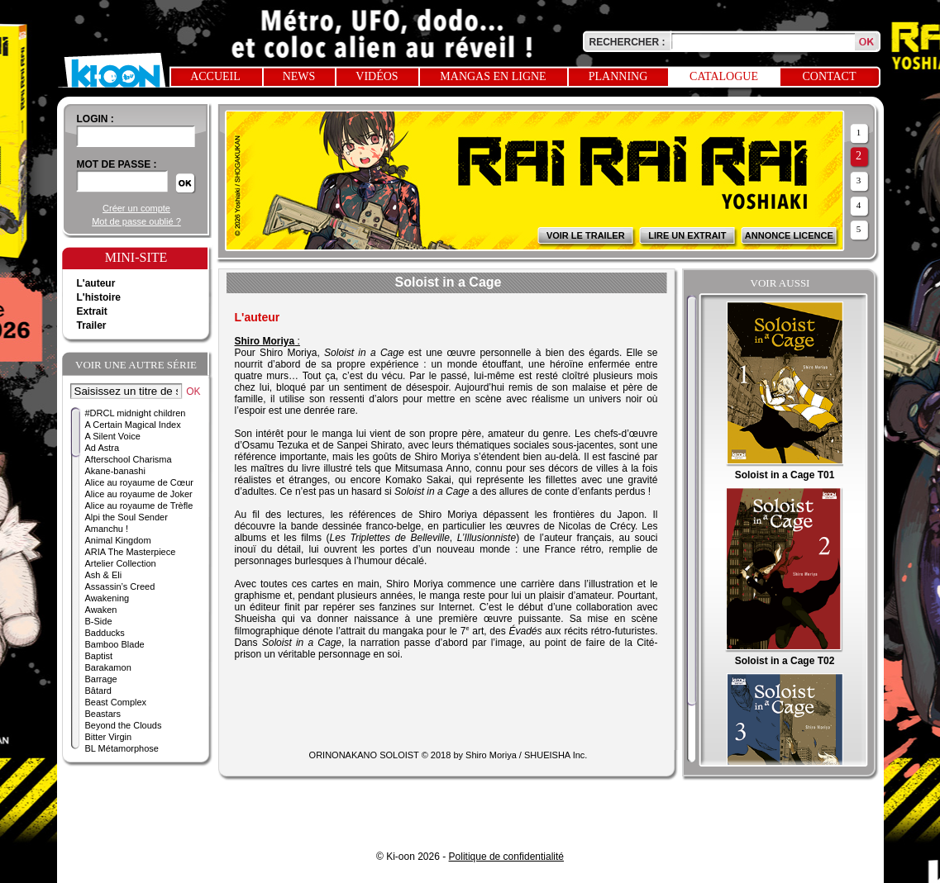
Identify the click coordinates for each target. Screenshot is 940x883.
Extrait (92, 311)
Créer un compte (136, 208)
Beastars (103, 714)
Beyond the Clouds (123, 725)
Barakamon (108, 667)
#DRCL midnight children (135, 413)
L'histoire (99, 297)
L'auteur (96, 283)
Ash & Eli (103, 575)
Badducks (105, 633)
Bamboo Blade (115, 644)
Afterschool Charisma (128, 459)
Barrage (101, 679)
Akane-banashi (115, 471)
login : (95, 119)
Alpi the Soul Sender (126, 517)
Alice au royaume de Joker (139, 494)
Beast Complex (116, 702)
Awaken (101, 610)
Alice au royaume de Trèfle (139, 505)
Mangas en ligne (493, 76)
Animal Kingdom (118, 540)
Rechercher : (627, 42)
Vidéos (376, 76)
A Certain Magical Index (133, 425)
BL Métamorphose (122, 748)
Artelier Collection (120, 563)
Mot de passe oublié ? (136, 221)
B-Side (98, 621)
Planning (618, 76)
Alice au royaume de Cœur (139, 482)
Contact (829, 76)
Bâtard (98, 690)
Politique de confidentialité (506, 856)
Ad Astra (102, 448)
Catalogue (723, 76)
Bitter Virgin (108, 737)
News (299, 76)
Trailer (92, 325)
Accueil (215, 76)
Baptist (99, 656)
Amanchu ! (107, 529)
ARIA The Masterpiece (130, 552)
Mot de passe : (117, 164)
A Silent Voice (113, 436)
